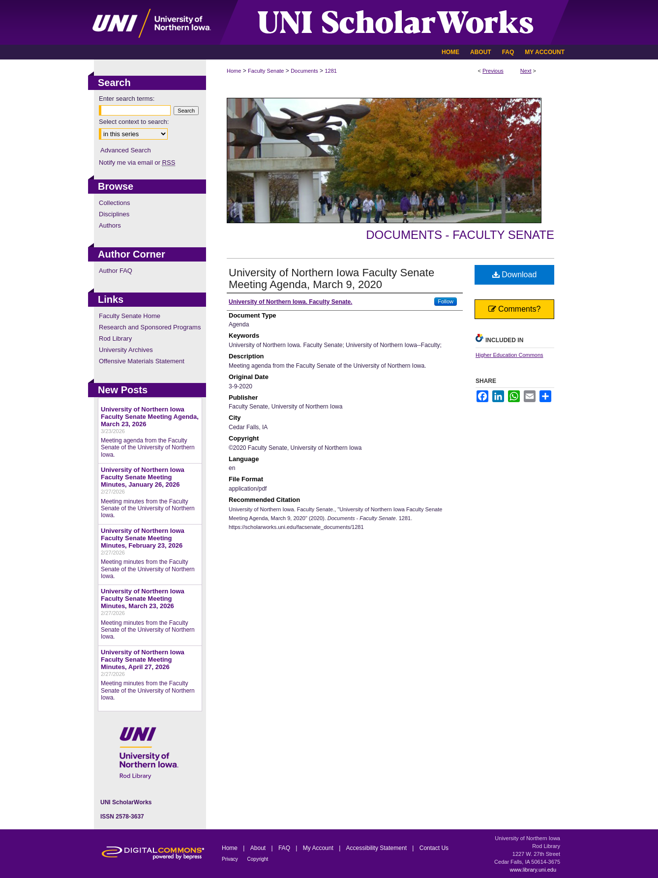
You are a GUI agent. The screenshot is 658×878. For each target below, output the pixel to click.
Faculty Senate (266, 71)
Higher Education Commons (509, 355)
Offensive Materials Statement (141, 361)
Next (526, 71)
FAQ (285, 848)
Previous (493, 71)
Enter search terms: (126, 98)
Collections (114, 202)
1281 (330, 71)
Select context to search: (134, 121)
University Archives (126, 349)
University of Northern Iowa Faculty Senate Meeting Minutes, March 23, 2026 (142, 598)
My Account (319, 848)
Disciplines (114, 214)
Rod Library (115, 338)
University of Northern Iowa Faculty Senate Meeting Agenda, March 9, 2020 (331, 278)
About (259, 848)
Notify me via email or (137, 162)
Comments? (514, 309)
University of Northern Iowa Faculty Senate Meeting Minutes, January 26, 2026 (142, 477)
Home (234, 71)
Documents (304, 71)
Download (514, 274)
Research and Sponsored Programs (150, 327)
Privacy (230, 859)
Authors (110, 225)
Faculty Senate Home (129, 316)
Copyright (258, 859)
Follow (445, 301)
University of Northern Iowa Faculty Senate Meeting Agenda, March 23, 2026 (150, 417)
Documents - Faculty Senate (460, 234)
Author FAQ (115, 270)
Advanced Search (125, 150)
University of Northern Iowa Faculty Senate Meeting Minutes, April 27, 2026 (142, 659)
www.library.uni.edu (532, 870)
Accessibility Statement (377, 848)
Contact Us (434, 848)
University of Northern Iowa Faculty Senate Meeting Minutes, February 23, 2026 (142, 538)
